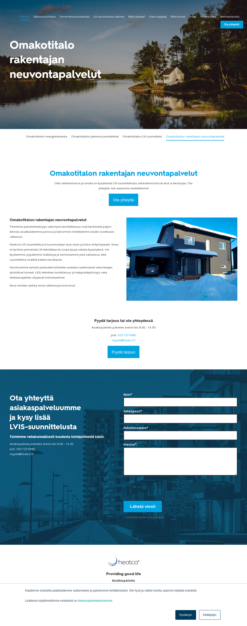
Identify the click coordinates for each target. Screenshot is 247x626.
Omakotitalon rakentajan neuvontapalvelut (195, 136)
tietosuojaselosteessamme (95, 600)
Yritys (192, 16)
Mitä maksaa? (136, 16)
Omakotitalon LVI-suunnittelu (142, 136)
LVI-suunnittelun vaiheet (108, 16)
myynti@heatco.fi (123, 340)
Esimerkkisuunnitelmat (74, 16)
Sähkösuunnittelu (45, 16)
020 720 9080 (127, 335)
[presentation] (160, 487)
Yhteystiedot (208, 16)
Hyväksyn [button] (185, 615)
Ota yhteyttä (231, 24)
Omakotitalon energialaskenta (46, 136)
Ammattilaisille (229, 16)
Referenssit (178, 16)
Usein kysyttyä (158, 16)
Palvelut (25, 16)
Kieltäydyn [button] (209, 615)
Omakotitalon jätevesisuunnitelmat (95, 136)
